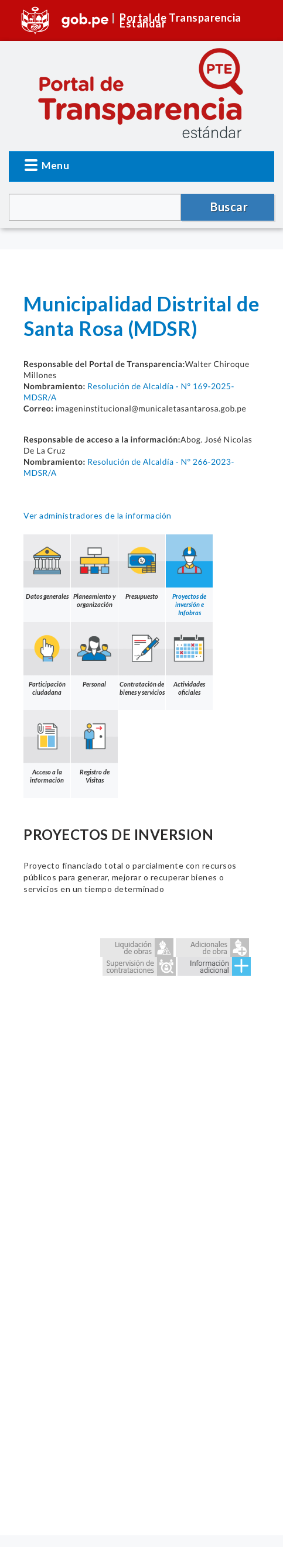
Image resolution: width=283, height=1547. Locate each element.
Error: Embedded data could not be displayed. (141, 1233)
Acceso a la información (46, 747)
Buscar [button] (229, 207)
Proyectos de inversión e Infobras (189, 575)
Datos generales (46, 567)
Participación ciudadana (46, 659)
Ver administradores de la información (97, 515)
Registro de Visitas (94, 747)
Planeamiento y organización (94, 571)
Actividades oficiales (189, 659)
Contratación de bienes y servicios (141, 659)
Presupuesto (141, 567)
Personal (94, 655)
